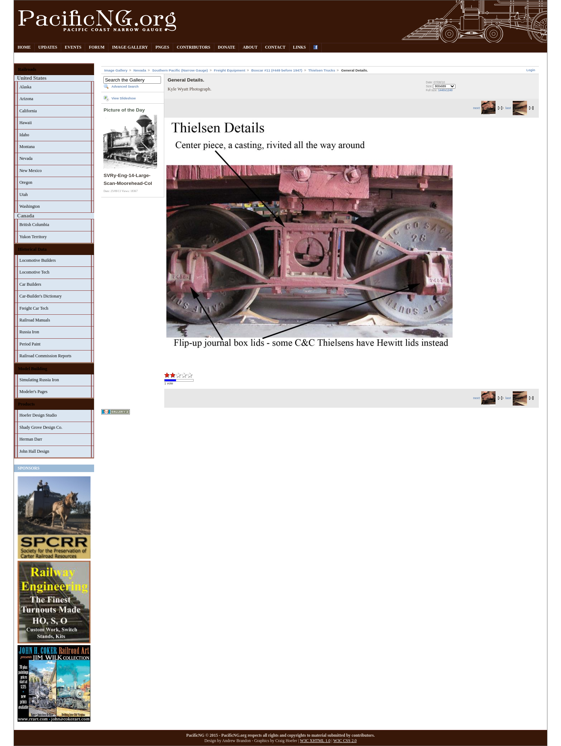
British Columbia (34, 224)
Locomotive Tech (34, 272)
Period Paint (29, 344)
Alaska (25, 86)
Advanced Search (124, 86)
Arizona (26, 98)
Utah (23, 194)
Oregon (25, 182)
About (250, 47)
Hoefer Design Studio (38, 415)
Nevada (26, 158)
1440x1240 (445, 90)
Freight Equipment (229, 70)
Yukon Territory (33, 236)
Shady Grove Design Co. (40, 427)
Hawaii (25, 122)
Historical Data (32, 249)
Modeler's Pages (33, 391)
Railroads (27, 69)
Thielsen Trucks (321, 70)
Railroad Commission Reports (45, 355)
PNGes (162, 47)
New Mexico (30, 170)
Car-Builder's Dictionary (40, 296)
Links (299, 47)
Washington (29, 206)
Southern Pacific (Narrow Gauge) (180, 70)
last (516, 108)
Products (26, 404)
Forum (96, 47)
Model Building (32, 368)
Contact (275, 47)
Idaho (24, 134)
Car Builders (30, 284)
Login (530, 70)
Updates (47, 47)
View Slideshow (123, 98)
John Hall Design (34, 451)
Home (24, 47)
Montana (27, 146)
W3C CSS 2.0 (345, 740)
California (28, 110)
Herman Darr (30, 439)
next (484, 108)
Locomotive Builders (37, 260)
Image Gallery (130, 47)
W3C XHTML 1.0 (315, 740)
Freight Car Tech (33, 308)
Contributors (193, 47)
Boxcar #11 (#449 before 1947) (276, 70)
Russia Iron (29, 331)
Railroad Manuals (34, 320)
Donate (226, 47)
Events (73, 47)
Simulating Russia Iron (39, 379)
